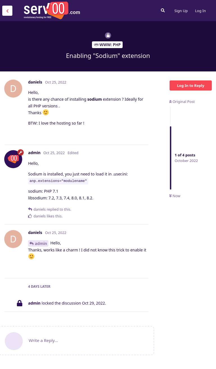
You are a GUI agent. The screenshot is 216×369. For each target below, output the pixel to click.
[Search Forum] (163, 10)
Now (174, 195)
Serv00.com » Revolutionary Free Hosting (52, 10)
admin (41, 243)
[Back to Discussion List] (7, 11)
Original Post (182, 101)
